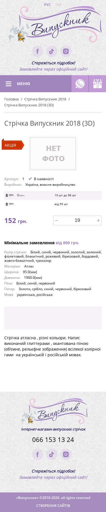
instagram (66, 51)
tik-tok (51, 51)
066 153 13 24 (53, 439)
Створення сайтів (53, 505)
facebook (37, 51)
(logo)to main (53, 25)
